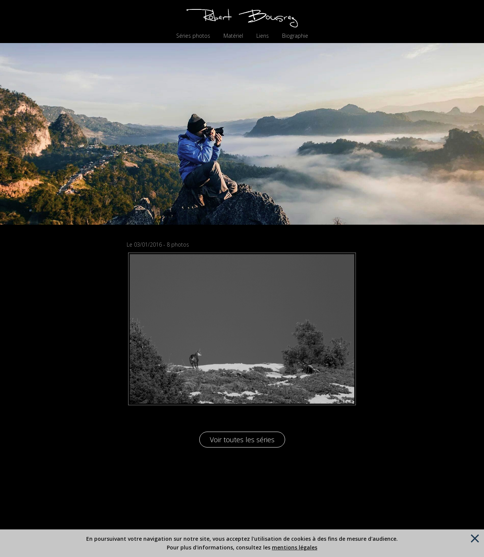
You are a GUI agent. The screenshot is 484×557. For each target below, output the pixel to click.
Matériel (233, 36)
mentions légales (294, 547)
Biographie (295, 36)
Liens (262, 36)
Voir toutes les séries (242, 439)
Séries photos (193, 36)
